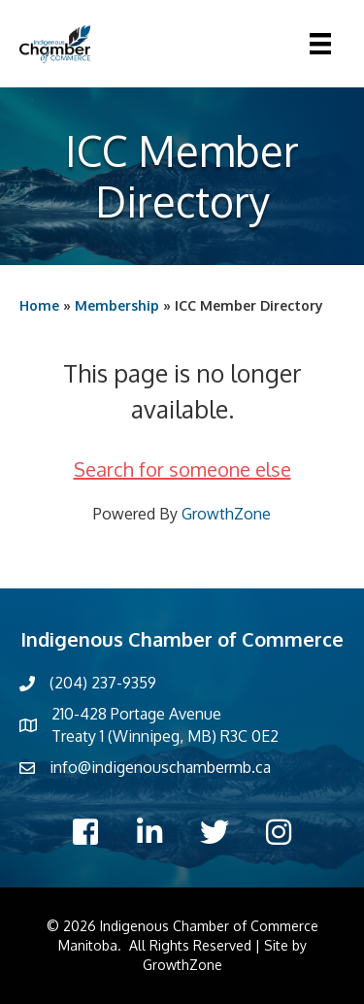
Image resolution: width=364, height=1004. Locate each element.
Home (39, 305)
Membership (117, 305)
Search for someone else (182, 469)
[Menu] (320, 43)
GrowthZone (226, 513)
